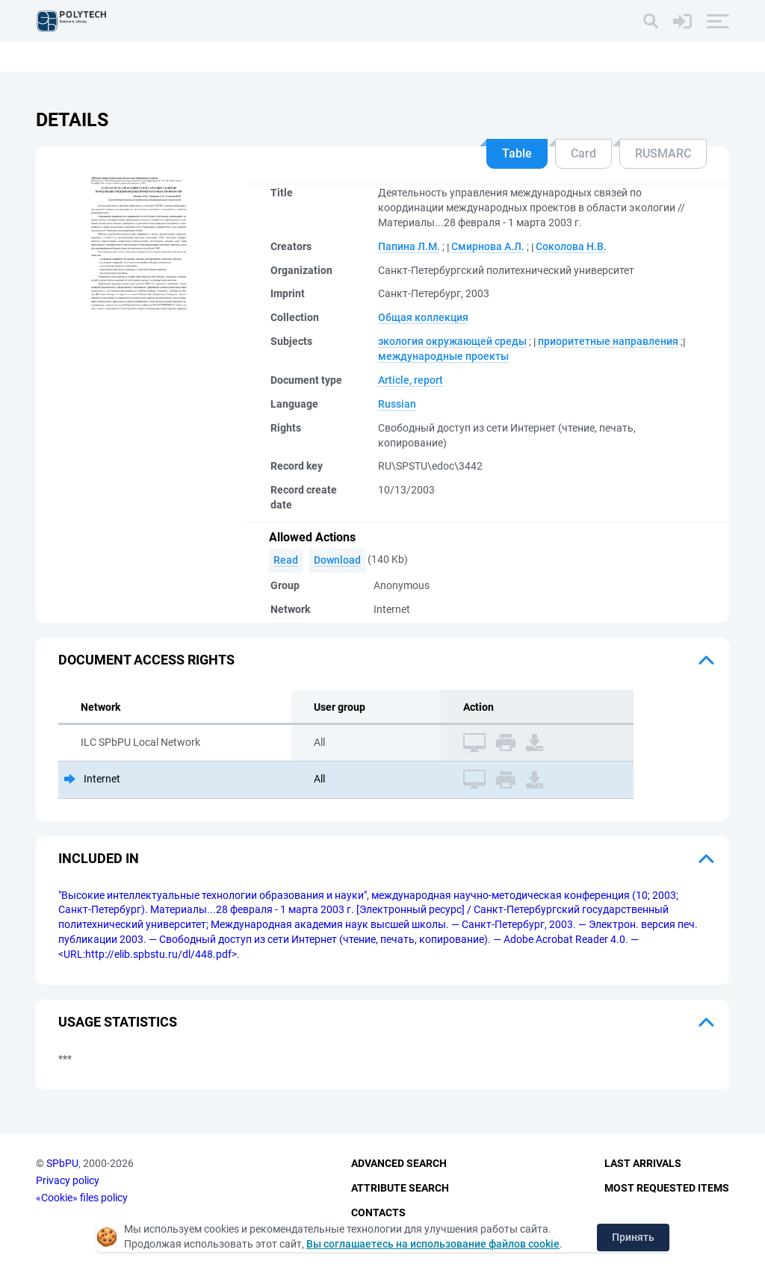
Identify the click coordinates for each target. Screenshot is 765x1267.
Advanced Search (399, 1163)
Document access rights (146, 659)
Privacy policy (67, 1180)
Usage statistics (117, 1022)
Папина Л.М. (409, 246)
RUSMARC (663, 153)
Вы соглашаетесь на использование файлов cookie (433, 1244)
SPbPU (62, 1163)
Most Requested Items (666, 1188)
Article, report (410, 380)
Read (285, 560)
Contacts (378, 1212)
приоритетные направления (608, 341)
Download (337, 560)
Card (583, 153)
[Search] (650, 20)
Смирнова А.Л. (487, 246)
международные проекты (443, 356)
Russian (397, 404)
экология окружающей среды (452, 341)
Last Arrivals (642, 1163)
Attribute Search (400, 1188)
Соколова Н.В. (571, 246)
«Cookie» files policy (82, 1198)
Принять (633, 1237)
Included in (98, 858)
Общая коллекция (423, 317)
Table (517, 153)
